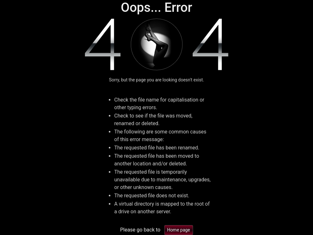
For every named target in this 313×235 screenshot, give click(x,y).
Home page (178, 229)
